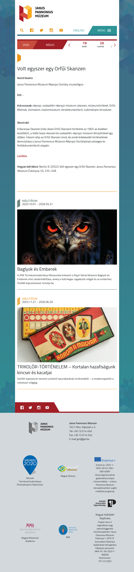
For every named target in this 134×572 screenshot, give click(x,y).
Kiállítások (29, 201)
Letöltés (22, 156)
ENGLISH (78, 30)
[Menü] (102, 30)
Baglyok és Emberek (37, 268)
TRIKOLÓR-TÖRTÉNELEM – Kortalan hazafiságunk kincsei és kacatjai (66, 369)
